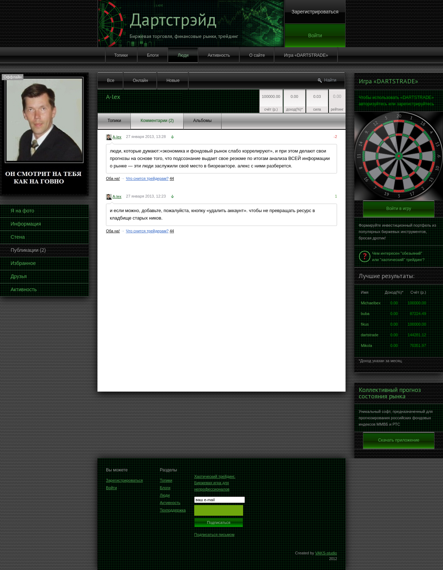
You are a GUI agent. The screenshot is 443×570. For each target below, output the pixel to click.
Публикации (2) (28, 250)
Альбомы (202, 120)
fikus (365, 324)
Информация (26, 224)
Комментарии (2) (157, 120)
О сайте (257, 55)
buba (365, 313)
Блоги (153, 55)
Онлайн (140, 80)
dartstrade (369, 335)
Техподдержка (173, 510)
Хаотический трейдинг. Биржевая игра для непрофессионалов (214, 482)
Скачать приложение (399, 440)
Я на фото (22, 211)
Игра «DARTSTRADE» (306, 55)
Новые (173, 80)
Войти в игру (398, 208)
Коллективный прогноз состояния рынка (390, 393)
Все (110, 80)
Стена (18, 237)
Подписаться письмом (214, 534)
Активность (219, 55)
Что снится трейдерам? (147, 178)
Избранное (23, 263)
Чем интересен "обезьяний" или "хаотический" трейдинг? (398, 256)
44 (172, 178)
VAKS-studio (326, 553)
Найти (330, 80)
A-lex (116, 137)
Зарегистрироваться (315, 12)
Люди (183, 55)
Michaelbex (371, 303)
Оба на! (113, 178)
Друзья (19, 276)
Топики (121, 55)
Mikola (366, 345)
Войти (315, 35)
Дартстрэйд (173, 19)
